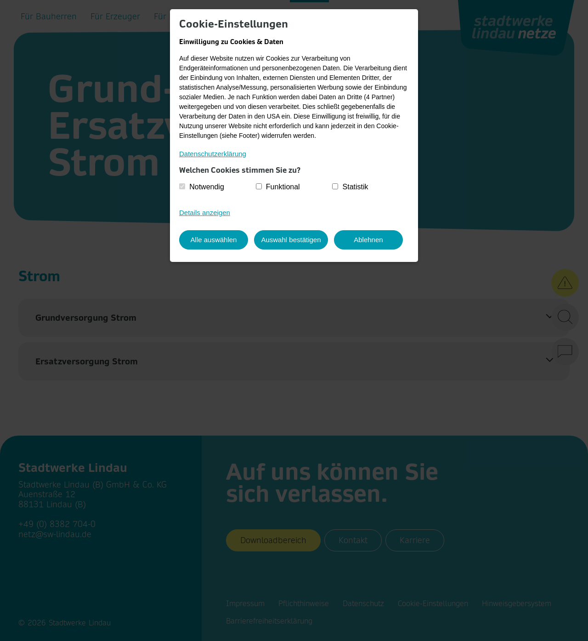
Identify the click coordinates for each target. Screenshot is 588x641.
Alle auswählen (214, 239)
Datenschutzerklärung (212, 154)
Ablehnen (370, 239)
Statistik (355, 187)
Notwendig (206, 187)
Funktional (283, 187)
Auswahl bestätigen (292, 239)
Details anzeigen (204, 212)
